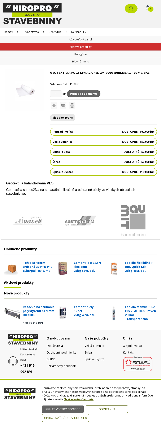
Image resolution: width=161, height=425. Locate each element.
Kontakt (128, 352)
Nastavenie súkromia (78, 399)
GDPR (51, 359)
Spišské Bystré (94, 359)
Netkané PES (78, 32)
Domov (8, 32)
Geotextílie (55, 32)
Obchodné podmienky (61, 352)
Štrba (88, 352)
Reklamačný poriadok (61, 366)
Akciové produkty (81, 47)
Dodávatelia (55, 346)
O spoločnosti (132, 346)
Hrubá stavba (31, 32)
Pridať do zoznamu (83, 94)
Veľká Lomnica (95, 346)
